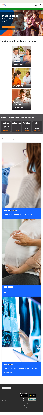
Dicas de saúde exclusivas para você (10, 18)
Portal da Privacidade (26, 411)
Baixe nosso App (24, 396)
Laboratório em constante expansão (17, 117)
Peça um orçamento (20, 9)
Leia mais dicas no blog (8, 26)
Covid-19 (9, 210)
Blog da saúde (14, 210)
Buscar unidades (37, 130)
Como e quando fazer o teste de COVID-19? (15, 214)
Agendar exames (6, 130)
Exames (5, 210)
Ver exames (16, 130)
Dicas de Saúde (25, 408)
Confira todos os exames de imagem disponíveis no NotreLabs (20, 368)
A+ (22, 1)
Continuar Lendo (30, 214)
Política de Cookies (6, 391)
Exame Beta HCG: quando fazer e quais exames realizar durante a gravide (21, 291)
